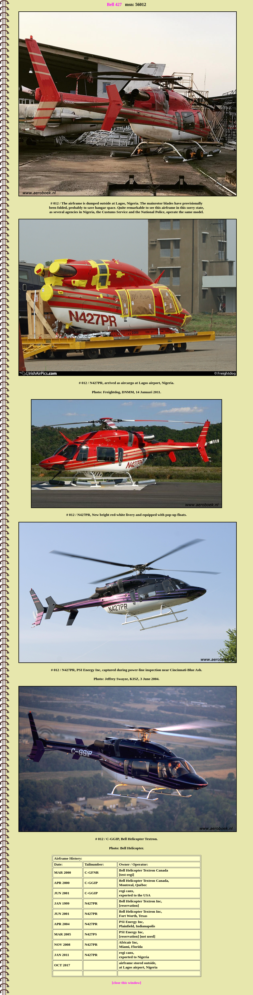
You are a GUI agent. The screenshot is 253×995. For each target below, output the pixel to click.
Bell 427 (114, 4)
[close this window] (126, 983)
